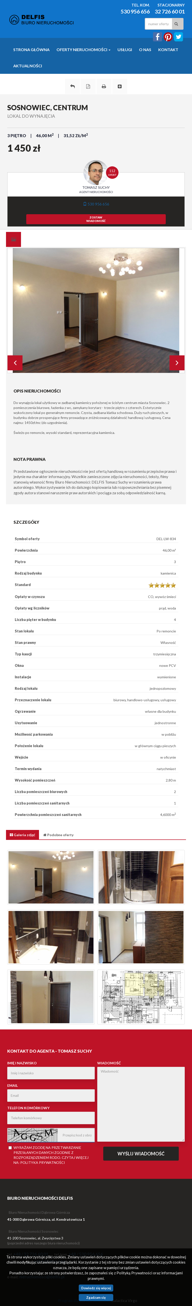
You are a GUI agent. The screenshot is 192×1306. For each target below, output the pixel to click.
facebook (157, 36)
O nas (145, 49)
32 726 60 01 (170, 11)
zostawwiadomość (96, 219)
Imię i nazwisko (22, 1063)
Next (177, 362)
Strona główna (31, 49)
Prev (15, 362)
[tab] (13, 239)
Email (12, 1085)
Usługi (125, 49)
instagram (168, 36)
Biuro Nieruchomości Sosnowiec (33, 1231)
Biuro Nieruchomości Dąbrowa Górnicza (39, 1212)
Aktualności (27, 65)
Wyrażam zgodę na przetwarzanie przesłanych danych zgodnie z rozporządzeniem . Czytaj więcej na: (48, 1155)
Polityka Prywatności (42, 1162)
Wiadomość (109, 1063)
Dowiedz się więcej (96, 1288)
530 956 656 (135, 11)
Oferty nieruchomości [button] (83, 49)
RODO (55, 1157)
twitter (178, 36)
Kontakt (168, 49)
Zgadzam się (96, 1298)
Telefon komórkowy (28, 1108)
